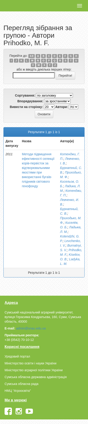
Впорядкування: (30, 101)
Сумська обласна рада (21, 384)
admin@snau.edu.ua (31, 328)
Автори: (61, 107)
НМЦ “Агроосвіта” (18, 390)
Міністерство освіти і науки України (30, 363)
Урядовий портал (17, 356)
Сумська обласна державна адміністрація (36, 377)
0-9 (31, 56)
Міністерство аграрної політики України (34, 370)
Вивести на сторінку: (26, 107)
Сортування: (25, 95)
